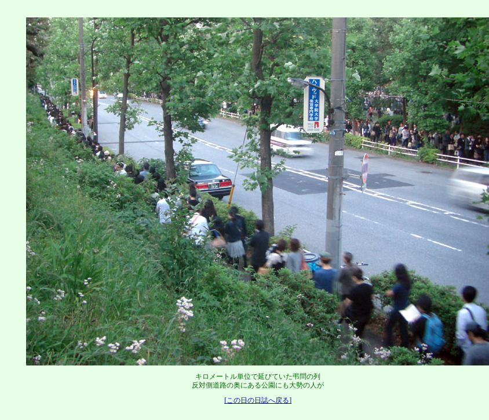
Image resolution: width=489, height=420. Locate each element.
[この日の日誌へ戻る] (257, 400)
